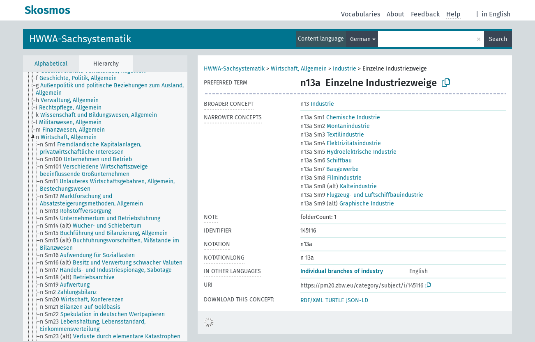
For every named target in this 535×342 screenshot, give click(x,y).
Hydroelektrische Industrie (348, 151)
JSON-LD (357, 300)
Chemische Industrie (340, 117)
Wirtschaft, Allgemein (299, 68)
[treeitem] (79, 78)
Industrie (344, 68)
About (395, 14)
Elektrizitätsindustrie (340, 143)
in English (496, 14)
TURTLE (334, 300)
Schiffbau (326, 160)
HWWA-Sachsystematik (80, 39)
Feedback (425, 14)
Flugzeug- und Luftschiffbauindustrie (361, 195)
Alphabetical (51, 63)
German (360, 39)
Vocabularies (360, 14)
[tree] (105, 206)
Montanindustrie (335, 126)
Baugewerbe (329, 169)
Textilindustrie (332, 134)
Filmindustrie (331, 177)
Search (498, 39)
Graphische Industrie (347, 203)
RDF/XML (311, 300)
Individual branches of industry (341, 271)
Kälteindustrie (338, 186)
